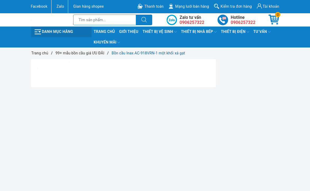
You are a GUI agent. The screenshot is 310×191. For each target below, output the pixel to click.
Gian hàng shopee (88, 6)
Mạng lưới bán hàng (192, 6)
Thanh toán (154, 6)
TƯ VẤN (262, 31)
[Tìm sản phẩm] (104, 20)
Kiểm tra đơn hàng (236, 6)
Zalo (60, 6)
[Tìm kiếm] (144, 20)
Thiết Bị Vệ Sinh (159, 31)
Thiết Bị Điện (235, 31)
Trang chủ (104, 31)
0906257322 (243, 22)
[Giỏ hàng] (274, 20)
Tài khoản (268, 5)
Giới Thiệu (128, 31)
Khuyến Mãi (107, 42)
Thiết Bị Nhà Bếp (199, 31)
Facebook (39, 6)
